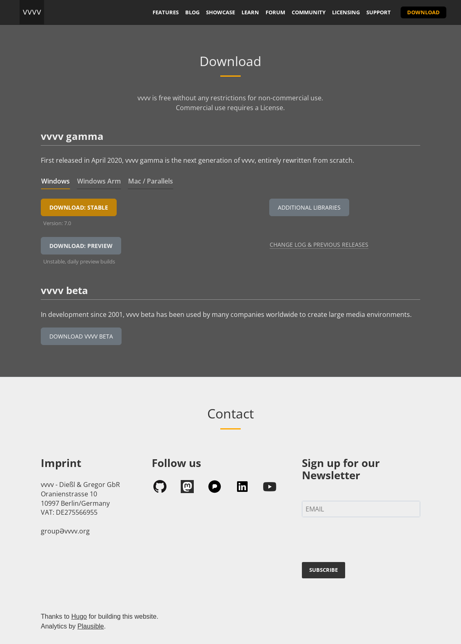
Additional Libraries (309, 207)
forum (275, 12)
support (378, 12)
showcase (220, 12)
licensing (346, 12)
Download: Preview (81, 246)
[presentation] (364, 541)
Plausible (91, 626)
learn (250, 12)
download (423, 12)
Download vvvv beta (81, 336)
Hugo (79, 616)
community (309, 12)
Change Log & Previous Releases (319, 244)
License (271, 107)
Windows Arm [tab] (99, 181)
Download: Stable (78, 207)
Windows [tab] (55, 181)
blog (192, 12)
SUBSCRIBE (323, 569)
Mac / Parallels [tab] (150, 181)
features (166, 12)
